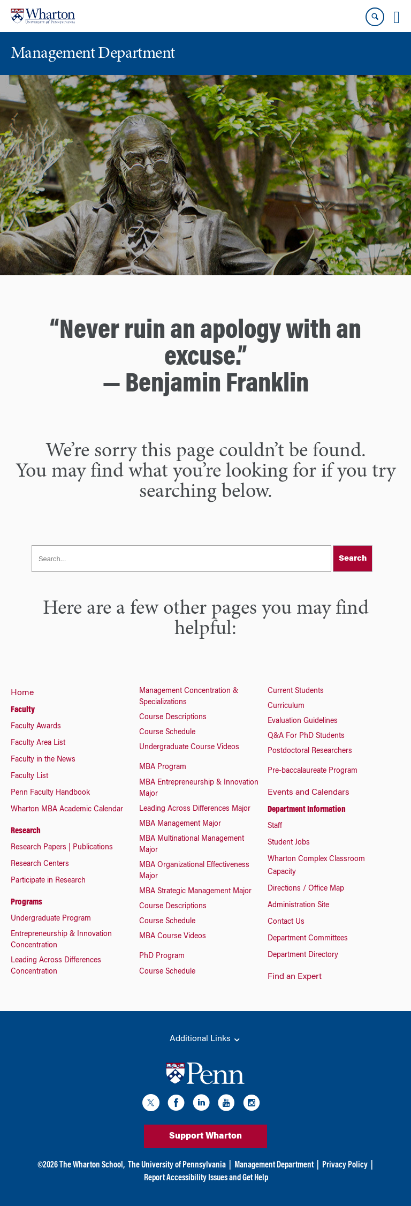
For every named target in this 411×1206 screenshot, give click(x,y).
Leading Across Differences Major (194, 809)
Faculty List (29, 776)
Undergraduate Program (51, 919)
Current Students (296, 691)
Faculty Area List (38, 743)
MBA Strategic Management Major (195, 891)
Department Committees (308, 939)
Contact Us (286, 922)
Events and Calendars (308, 792)
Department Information (307, 809)
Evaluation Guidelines (303, 721)
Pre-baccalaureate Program (312, 771)
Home (22, 693)
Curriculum (286, 706)
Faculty (23, 710)
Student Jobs (289, 843)
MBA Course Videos (172, 936)
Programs (26, 902)
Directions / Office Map (306, 889)
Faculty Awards (36, 726)
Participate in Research (48, 881)
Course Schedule (167, 732)
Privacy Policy (345, 1165)
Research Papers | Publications (62, 847)
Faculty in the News (43, 760)
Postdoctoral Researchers (310, 751)
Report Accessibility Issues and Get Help (206, 1178)
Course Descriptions (173, 717)
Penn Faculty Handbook (50, 793)
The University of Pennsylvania (177, 1165)
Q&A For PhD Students (306, 736)
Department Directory (303, 955)
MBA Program (162, 767)
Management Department (274, 1165)
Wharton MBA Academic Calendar (67, 809)
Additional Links (205, 1039)
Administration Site (298, 905)
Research (26, 831)
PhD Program (162, 956)
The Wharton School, (92, 1165)
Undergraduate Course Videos (189, 747)
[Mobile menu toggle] (396, 17)
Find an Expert (295, 977)
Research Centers (40, 864)
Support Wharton (205, 1136)
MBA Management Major (180, 824)
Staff (275, 826)
